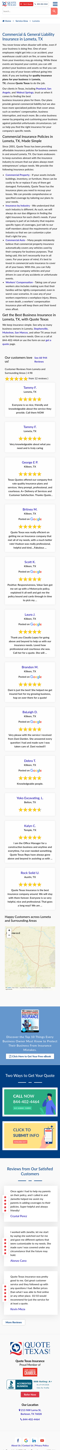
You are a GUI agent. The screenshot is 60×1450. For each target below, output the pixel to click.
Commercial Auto (15, 240)
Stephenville (41, 328)
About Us (16, 1445)
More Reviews (14, 1322)
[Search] (54, 11)
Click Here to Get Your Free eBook (30, 1056)
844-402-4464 (41, 4)
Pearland (41, 88)
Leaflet (8, 987)
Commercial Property (18, 174)
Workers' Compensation (19, 282)
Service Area (22, 20)
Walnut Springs (24, 92)
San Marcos (21, 332)
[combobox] (26, 11)
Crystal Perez (18, 1216)
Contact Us (27, 1445)
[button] (9, 930)
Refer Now (30, 1394)
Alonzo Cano (18, 1260)
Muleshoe (8, 332)
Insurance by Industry (18, 205)
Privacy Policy (42, 1445)
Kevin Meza (17, 1309)
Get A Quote (26, 4)
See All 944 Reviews (40, 359)
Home (6, 20)
